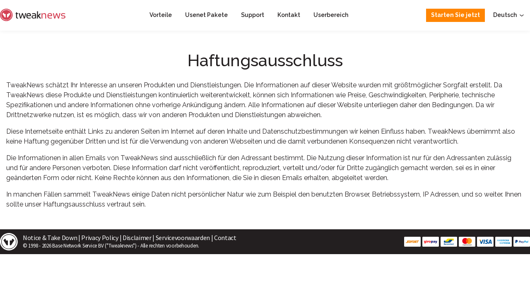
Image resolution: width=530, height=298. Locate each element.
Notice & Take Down (50, 237)
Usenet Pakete (206, 15)
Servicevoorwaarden (183, 237)
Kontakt (288, 15)
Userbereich (330, 15)
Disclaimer (137, 237)
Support (252, 15)
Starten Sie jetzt (455, 15)
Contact (225, 237)
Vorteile (160, 15)
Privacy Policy (99, 237)
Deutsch (509, 15)
